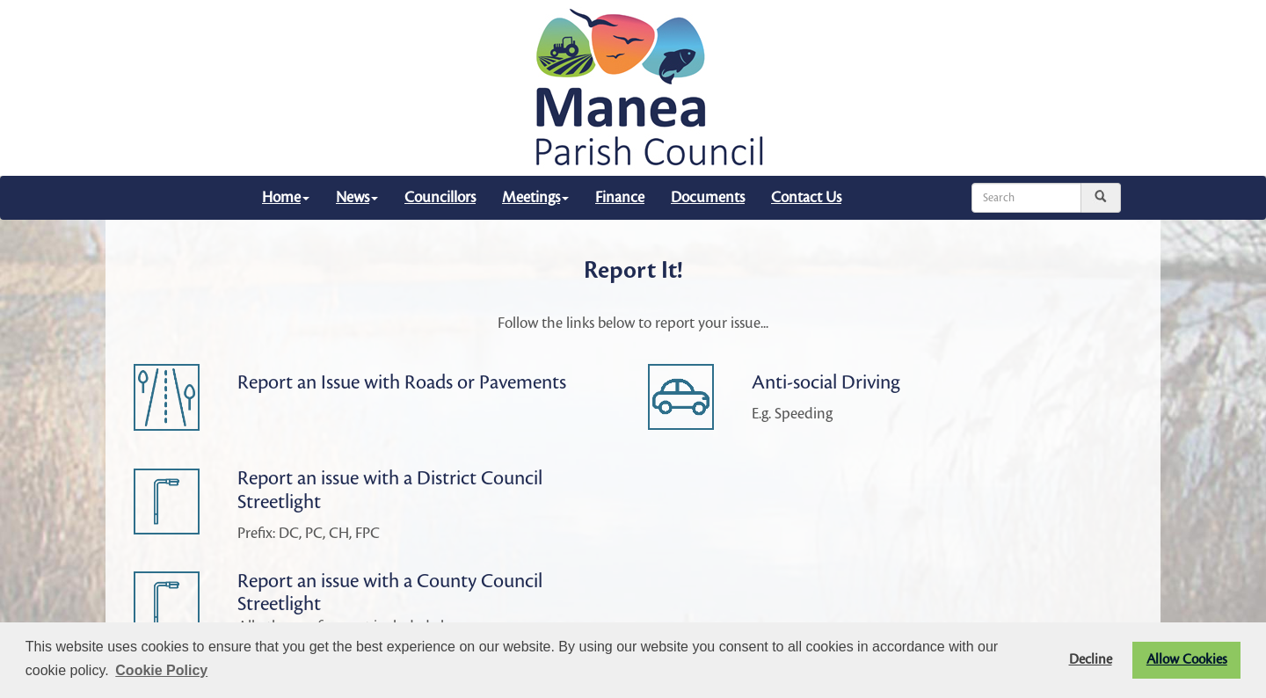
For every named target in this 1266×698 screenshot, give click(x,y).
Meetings (535, 197)
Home (285, 197)
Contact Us (806, 197)
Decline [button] (1090, 659)
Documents (708, 197)
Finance (619, 197)
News (357, 197)
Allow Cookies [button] (1186, 659)
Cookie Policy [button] (161, 670)
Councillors (440, 197)
